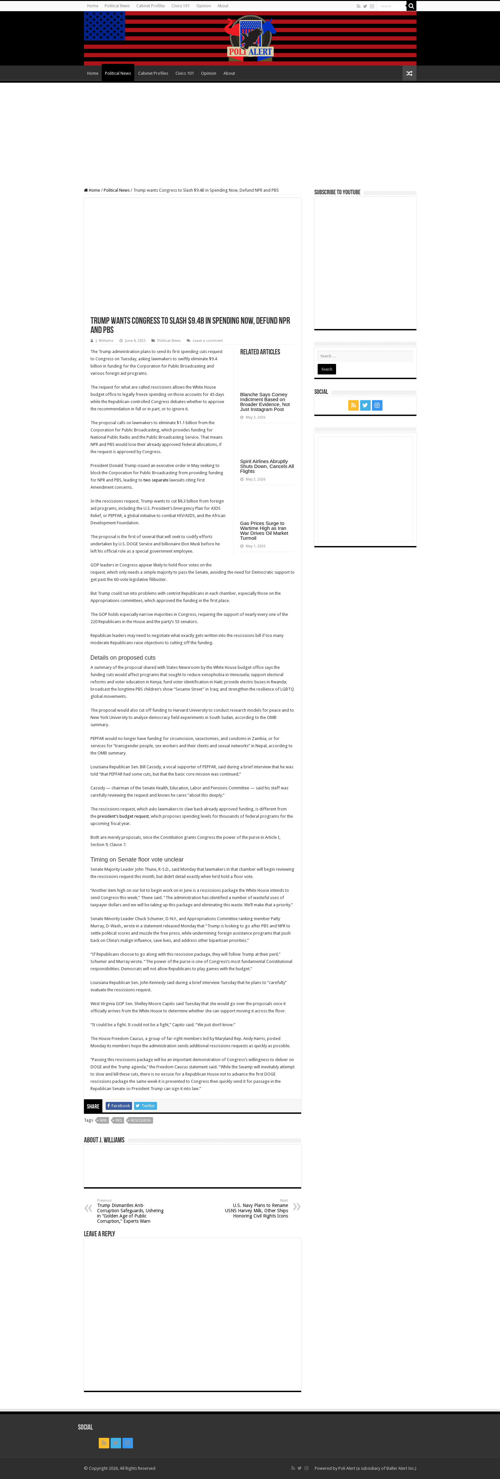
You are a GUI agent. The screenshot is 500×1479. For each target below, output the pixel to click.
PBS (119, 1120)
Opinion (204, 6)
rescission (141, 1120)
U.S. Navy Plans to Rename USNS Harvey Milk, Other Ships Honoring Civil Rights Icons (254, 1208)
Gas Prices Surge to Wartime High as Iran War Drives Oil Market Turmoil (264, 530)
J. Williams (105, 341)
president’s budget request (123, 816)
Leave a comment (208, 341)
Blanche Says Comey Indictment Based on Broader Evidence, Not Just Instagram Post (265, 402)
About (223, 6)
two (147, 480)
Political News (117, 6)
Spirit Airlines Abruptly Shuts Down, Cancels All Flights (267, 466)
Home (92, 6)
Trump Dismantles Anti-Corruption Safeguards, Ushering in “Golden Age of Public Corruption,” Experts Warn (131, 1211)
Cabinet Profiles (150, 6)
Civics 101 (180, 6)
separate (160, 480)
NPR (103, 1120)
